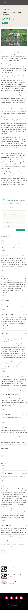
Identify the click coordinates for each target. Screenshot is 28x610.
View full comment (21, 517)
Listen (5, 22)
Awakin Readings (6, 9)
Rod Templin (8, 486)
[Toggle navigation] (22, 2)
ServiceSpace (20, 601)
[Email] (15, 226)
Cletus (6, 276)
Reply (3, 250)
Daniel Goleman (6, 18)
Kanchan (7, 376)
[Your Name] (15, 222)
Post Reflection (20, 230)
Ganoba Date (8, 525)
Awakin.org (8, 2)
